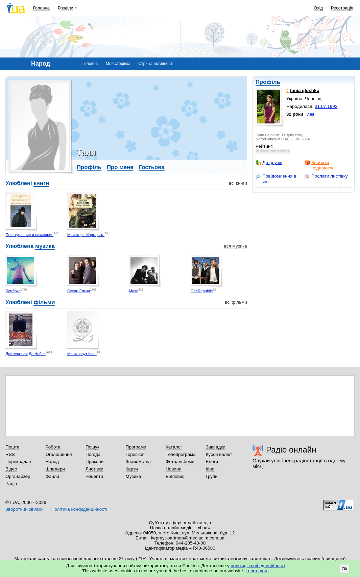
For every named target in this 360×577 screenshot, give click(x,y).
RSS (10, 454)
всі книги (238, 183)
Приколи (94, 461)
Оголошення (59, 454)
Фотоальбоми (180, 461)
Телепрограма (181, 454)
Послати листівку (326, 176)
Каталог (174, 446)
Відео (11, 468)
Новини (174, 468)
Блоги (212, 461)
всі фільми (236, 302)
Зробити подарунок (319, 165)
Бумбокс (12, 291)
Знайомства (138, 461)
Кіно (210, 468)
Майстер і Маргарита (85, 235)
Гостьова (151, 167)
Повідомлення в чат (276, 179)
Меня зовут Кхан (82, 354)
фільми (44, 302)
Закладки (215, 446)
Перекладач (18, 461)
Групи (212, 476)
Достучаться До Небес (25, 354)
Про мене (120, 167)
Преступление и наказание (29, 235)
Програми (136, 446)
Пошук (92, 446)
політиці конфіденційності (258, 565)
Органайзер (17, 476)
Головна (41, 7)
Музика (133, 476)
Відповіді (175, 476)
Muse (133, 291)
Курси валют (219, 454)
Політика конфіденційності (79, 509)
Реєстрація (342, 7)
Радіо (11, 483)
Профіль (268, 82)
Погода (93, 454)
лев (310, 114)
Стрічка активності (155, 63)
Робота (53, 446)
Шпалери (55, 468)
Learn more (257, 570)
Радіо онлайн (291, 449)
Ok (344, 568)
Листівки (94, 468)
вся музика (235, 246)
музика (45, 246)
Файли (52, 476)
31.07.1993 (326, 106)
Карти (132, 468)
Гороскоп (135, 454)
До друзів (269, 162)
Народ (52, 461)
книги (41, 183)
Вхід (318, 7)
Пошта (12, 446)
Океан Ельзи (78, 291)
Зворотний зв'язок (24, 509)
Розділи (65, 7)
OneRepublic (202, 291)
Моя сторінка (118, 63)
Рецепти (94, 476)
